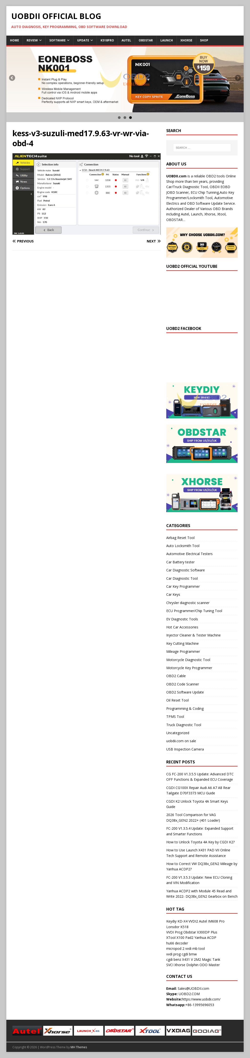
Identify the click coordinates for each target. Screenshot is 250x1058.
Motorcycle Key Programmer (189, 667)
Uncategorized (177, 733)
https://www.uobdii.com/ (201, 999)
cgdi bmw (189, 954)
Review (32, 40)
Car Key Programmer (183, 586)
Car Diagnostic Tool (182, 578)
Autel (126, 40)
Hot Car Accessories (182, 627)
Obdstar (146, 40)
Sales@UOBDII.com (193, 988)
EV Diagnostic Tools (182, 619)
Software (57, 40)
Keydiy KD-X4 (177, 921)
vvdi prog (173, 954)
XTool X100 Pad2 (179, 937)
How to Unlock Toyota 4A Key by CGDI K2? (200, 842)
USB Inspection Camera (185, 749)
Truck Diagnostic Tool (183, 724)
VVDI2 (193, 921)
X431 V (187, 959)
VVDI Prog (174, 932)
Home (14, 40)
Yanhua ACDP (205, 937)
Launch (166, 40)
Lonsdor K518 (177, 926)
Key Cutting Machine (182, 643)
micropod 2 (175, 948)
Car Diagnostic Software (185, 570)
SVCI (169, 964)
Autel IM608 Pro (212, 921)
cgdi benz (173, 959)
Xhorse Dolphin (186, 964)
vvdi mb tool (195, 948)
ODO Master (209, 964)
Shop (204, 40)
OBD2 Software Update (185, 692)
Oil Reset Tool (177, 700)
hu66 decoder (177, 943)
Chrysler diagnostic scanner (187, 602)
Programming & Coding (185, 708)
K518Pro (107, 40)
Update (83, 40)
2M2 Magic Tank (207, 959)
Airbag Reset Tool (180, 537)
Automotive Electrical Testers (189, 553)
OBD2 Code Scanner (182, 684)
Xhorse (186, 40)
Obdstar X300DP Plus (200, 932)
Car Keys (173, 594)
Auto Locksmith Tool (182, 545)
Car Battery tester (180, 562)
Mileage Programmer (183, 651)
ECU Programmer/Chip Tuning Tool (194, 610)
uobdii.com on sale (181, 741)
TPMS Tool (175, 716)
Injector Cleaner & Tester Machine (193, 635)
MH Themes (79, 1047)
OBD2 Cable (176, 675)
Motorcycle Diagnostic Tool (188, 659)
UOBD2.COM (189, 993)
